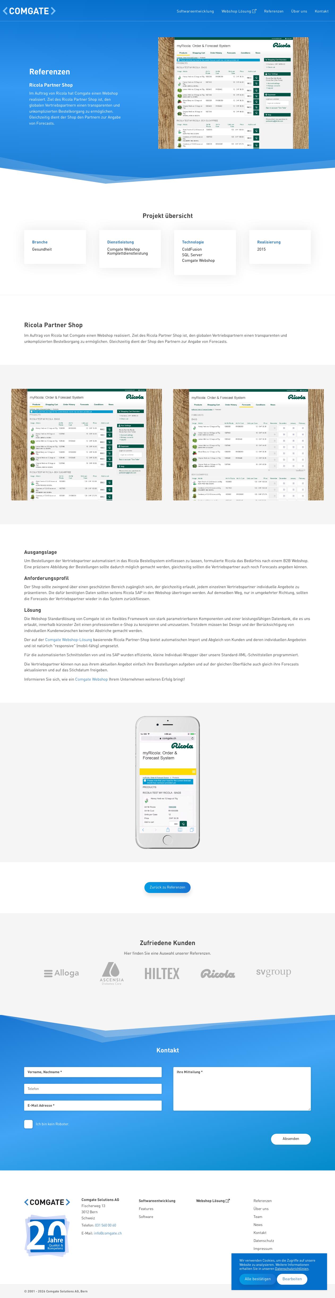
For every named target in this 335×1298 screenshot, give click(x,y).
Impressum (263, 1249)
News (258, 1225)
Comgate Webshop (91, 680)
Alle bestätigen (258, 1279)
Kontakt (322, 11)
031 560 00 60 (105, 1225)
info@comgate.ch (108, 1233)
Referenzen (274, 11)
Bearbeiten (292, 1279)
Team (258, 1217)
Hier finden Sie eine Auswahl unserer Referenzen (167, 954)
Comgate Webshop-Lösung (68, 640)
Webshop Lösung (239, 11)
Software (146, 1217)
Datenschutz (264, 1241)
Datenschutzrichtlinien (291, 1269)
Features (146, 1209)
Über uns (299, 11)
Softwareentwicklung (195, 11)
